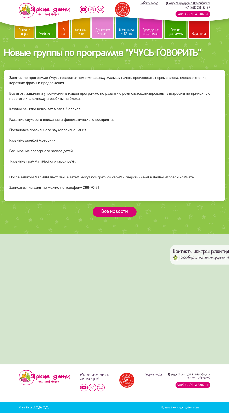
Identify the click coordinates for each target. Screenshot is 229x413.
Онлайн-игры (24, 32)
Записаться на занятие (193, 14)
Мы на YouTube (83, 9)
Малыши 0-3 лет (80, 32)
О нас (64, 32)
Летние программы (175, 32)
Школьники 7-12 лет (126, 32)
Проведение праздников (151, 32)
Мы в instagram (92, 9)
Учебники (45, 33)
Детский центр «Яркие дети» (44, 377)
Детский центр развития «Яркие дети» (44, 10)
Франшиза (199, 33)
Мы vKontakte (100, 9)
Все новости (114, 211)
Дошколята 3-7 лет (103, 32)
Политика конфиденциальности (180, 407)
